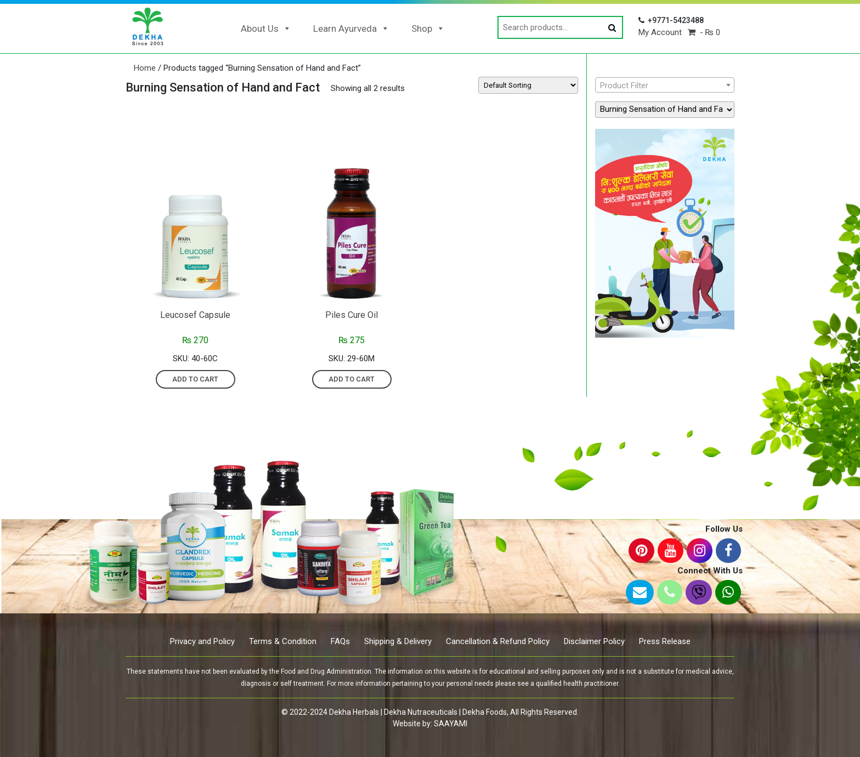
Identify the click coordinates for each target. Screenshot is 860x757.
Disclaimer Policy (594, 641)
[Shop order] (528, 85)
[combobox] (664, 85)
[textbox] (665, 85)
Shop (428, 28)
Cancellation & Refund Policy (498, 641)
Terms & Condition (282, 641)
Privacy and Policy (202, 641)
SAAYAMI (450, 723)
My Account (660, 32)
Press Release (665, 641)
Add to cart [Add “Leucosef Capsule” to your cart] (195, 379)
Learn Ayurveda (351, 28)
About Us (266, 28)
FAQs (340, 641)
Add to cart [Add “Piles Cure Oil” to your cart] (352, 379)
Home (145, 68)
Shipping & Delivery (398, 641)
